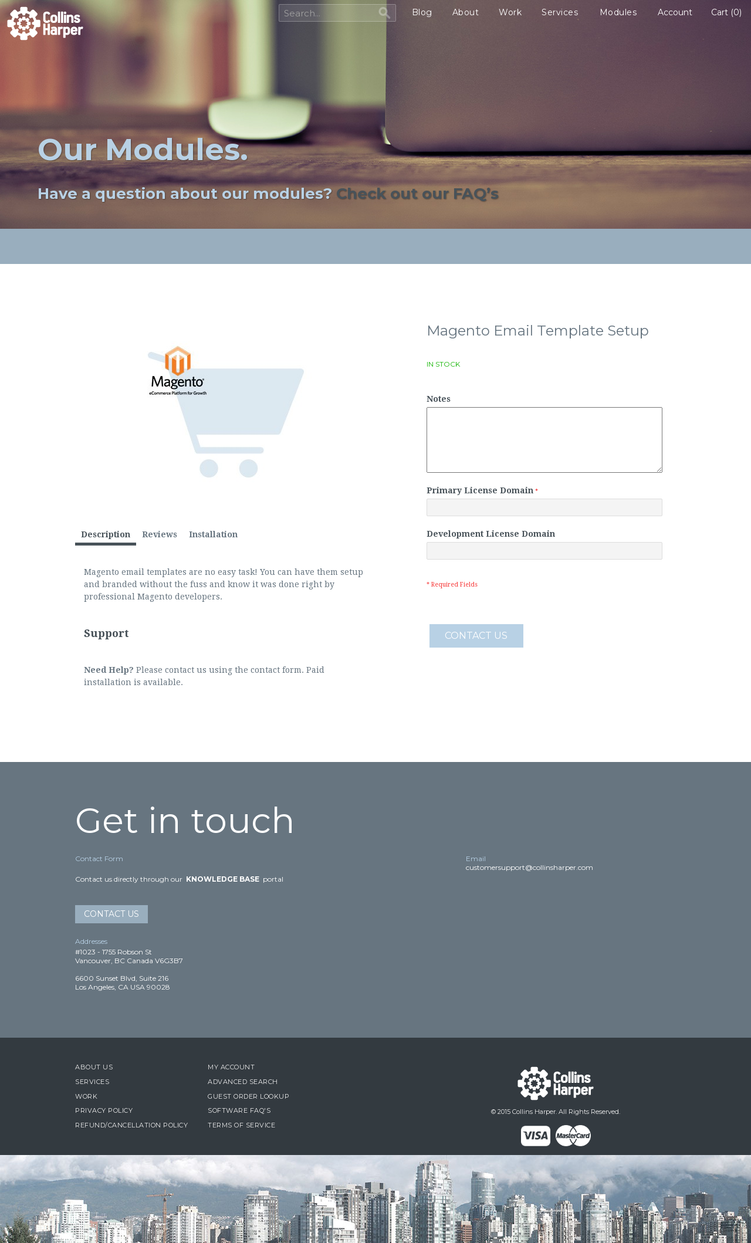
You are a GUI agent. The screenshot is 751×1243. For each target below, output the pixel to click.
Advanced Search (243, 1082)
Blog (422, 12)
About (465, 12)
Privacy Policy (104, 1110)
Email (476, 858)
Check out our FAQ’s (417, 193)
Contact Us (111, 914)
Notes (439, 399)
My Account (231, 1067)
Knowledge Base (222, 879)
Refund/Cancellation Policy (131, 1125)
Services (560, 12)
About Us (94, 1067)
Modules (618, 12)
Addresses (91, 941)
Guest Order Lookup (248, 1096)
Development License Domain (491, 533)
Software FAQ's (239, 1110)
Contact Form (99, 858)
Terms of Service (241, 1125)
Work (510, 12)
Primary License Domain (480, 490)
